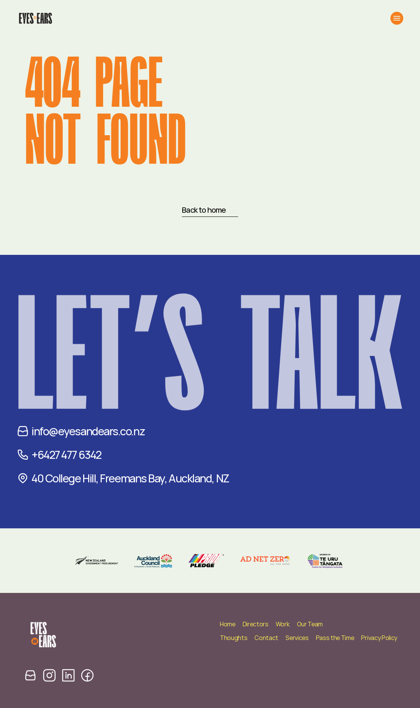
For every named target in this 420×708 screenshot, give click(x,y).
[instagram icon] (49, 675)
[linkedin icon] (68, 675)
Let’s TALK (210, 369)
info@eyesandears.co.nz (88, 431)
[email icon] (30, 675)
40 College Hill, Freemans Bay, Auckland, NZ (130, 478)
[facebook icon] (87, 675)
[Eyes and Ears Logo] (35, 18)
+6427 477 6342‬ (66, 454)
